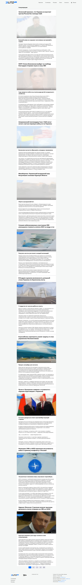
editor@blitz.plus (63, 577)
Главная (15, 575)
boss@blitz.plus (67, 578)
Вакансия (41, 2)
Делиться (55, 37)
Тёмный (74, 2)
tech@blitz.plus (63, 580)
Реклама (55, 2)
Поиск (60, 2)
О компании (47, 2)
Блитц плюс (11, 2)
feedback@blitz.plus (61, 581)
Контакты (66, 2)
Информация (52, 37)
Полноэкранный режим (53, 37)
